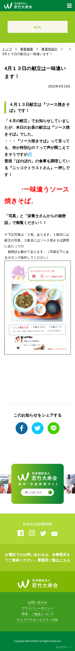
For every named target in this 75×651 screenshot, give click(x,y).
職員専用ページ (64, 647)
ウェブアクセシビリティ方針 (37, 620)
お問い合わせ (37, 602)
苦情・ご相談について (37, 614)
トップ (7, 49)
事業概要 (26, 49)
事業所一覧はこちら (54, 560)
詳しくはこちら (33, 492)
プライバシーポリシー (37, 608)
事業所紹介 (49, 49)
